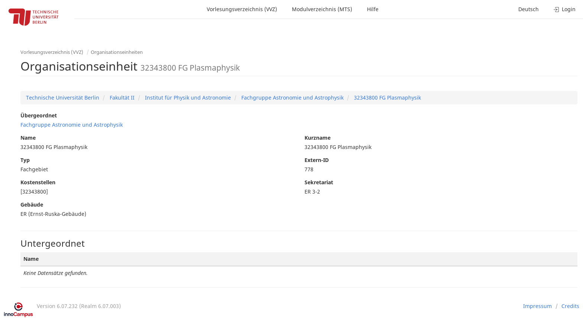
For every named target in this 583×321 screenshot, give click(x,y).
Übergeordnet (38, 115)
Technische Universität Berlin (62, 97)
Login (565, 9)
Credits (570, 305)
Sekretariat (319, 182)
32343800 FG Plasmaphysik (386, 97)
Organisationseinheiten (117, 52)
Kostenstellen (37, 182)
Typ (25, 159)
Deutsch (528, 9)
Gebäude (31, 204)
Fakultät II (121, 97)
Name (28, 137)
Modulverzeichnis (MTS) (322, 9)
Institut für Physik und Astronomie (187, 97)
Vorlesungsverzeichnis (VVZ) (242, 9)
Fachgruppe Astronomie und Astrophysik (292, 97)
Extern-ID (317, 159)
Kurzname (318, 137)
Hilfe (373, 9)
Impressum (537, 305)
